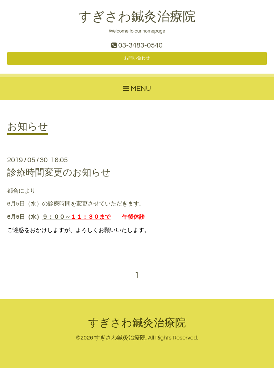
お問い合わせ (137, 61)
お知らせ (27, 131)
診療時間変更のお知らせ (59, 177)
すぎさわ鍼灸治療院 (137, 17)
